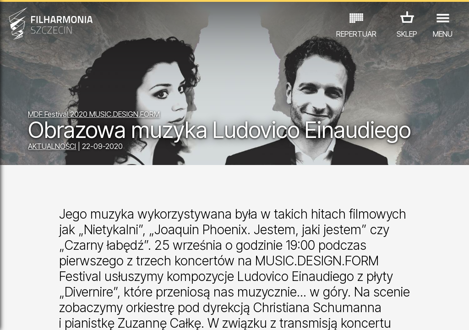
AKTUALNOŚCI (52, 146)
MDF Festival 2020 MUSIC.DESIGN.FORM (94, 114)
